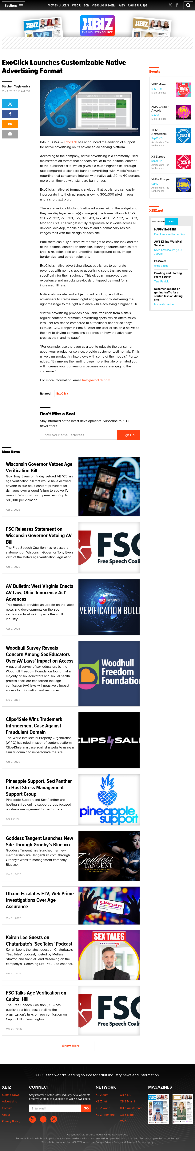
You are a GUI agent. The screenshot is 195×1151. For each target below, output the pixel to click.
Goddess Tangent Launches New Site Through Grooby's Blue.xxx (39, 841)
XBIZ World (103, 1108)
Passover (160, 261)
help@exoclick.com (96, 380)
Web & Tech (80, 5)
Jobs (171, 221)
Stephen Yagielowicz (16, 86)
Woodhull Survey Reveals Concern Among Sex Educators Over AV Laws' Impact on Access (40, 654)
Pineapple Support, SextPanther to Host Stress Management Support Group (39, 787)
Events (154, 71)
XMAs (124, 1121)
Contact (7, 1108)
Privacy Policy (11, 1121)
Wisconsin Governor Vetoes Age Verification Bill (39, 467)
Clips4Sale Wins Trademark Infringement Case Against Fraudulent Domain (34, 725)
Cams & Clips (137, 5)
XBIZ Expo (127, 1114)
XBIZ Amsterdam (159, 132)
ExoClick (70, 142)
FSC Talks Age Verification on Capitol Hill (36, 996)
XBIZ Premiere (105, 1114)
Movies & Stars (58, 5)
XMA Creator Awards (160, 109)
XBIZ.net (156, 210)
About (6, 1114)
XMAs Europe (160, 179)
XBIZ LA (125, 1095)
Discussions (158, 221)
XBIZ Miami (158, 84)
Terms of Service (136, 1142)
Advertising (9, 1101)
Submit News (10, 1095)
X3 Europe (158, 156)
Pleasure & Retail (104, 5)
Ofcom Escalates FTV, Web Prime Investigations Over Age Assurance (40, 900)
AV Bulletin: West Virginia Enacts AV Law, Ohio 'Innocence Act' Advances (39, 592)
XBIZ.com (102, 1095)
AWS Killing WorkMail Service (168, 243)
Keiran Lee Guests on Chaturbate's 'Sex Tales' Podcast (39, 940)
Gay (122, 5)
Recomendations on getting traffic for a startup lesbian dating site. (168, 294)
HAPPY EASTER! (165, 229)
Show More (71, 1045)
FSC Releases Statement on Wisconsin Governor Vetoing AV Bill (39, 535)
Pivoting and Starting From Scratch (168, 275)
